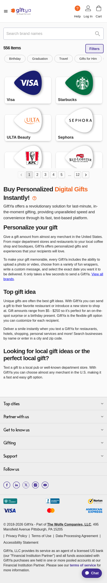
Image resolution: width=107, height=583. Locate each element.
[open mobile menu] (6, 11)
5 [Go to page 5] (61, 175)
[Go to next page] (85, 174)
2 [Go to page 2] (37, 175)
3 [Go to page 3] (45, 175)
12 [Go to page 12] (78, 175)
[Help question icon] (77, 8)
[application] (90, 573)
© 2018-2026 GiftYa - (19, 524)
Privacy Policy (16, 536)
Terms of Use (41, 536)
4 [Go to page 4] (53, 175)
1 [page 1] (29, 175)
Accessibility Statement (20, 542)
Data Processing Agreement (77, 536)
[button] (14, 59)
